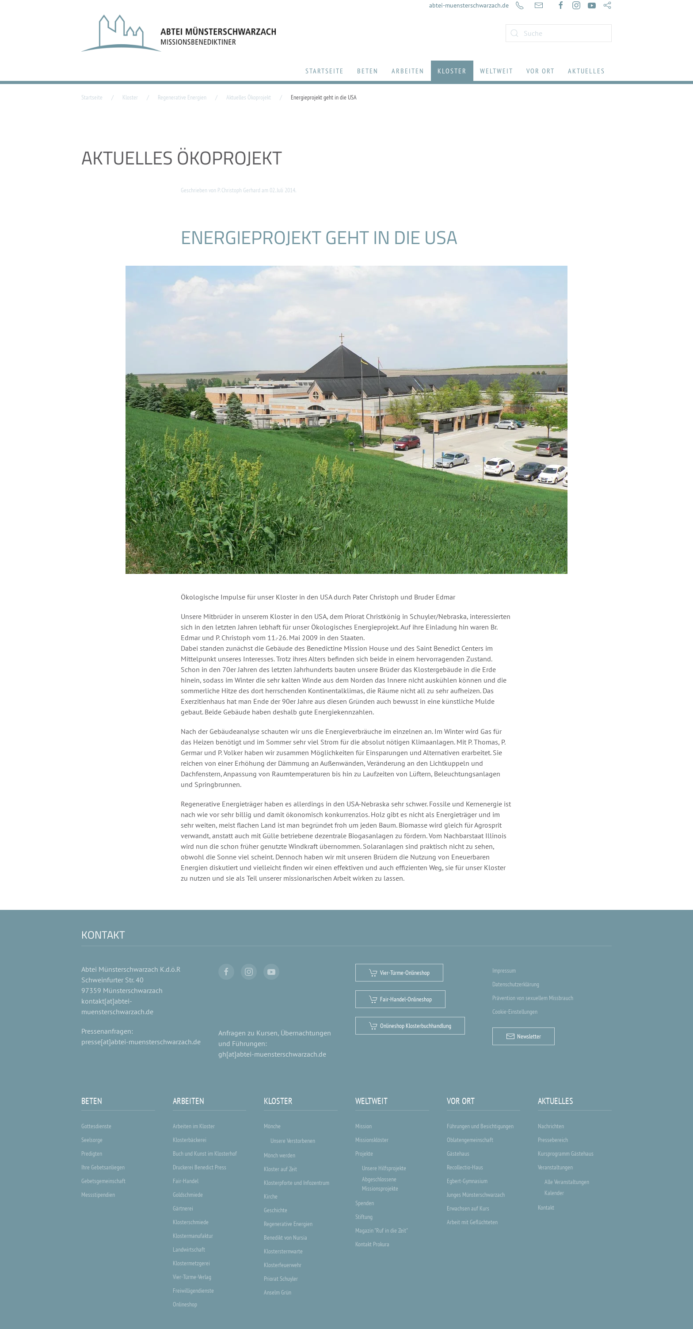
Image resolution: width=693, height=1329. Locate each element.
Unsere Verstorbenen (292, 1141)
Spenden (364, 1203)
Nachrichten (551, 1126)
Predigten (91, 1153)
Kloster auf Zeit (280, 1169)
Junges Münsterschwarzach (476, 1195)
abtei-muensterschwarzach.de (469, 5)
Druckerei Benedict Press (199, 1167)
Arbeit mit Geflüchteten (472, 1222)
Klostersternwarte (283, 1251)
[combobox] (559, 33)
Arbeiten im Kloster (194, 1126)
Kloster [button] (452, 70)
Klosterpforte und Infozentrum (296, 1183)
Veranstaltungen (555, 1167)
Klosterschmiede (191, 1222)
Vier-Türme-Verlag (192, 1277)
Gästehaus (458, 1153)
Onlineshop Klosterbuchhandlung (410, 1025)
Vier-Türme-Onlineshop (399, 972)
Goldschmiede (188, 1195)
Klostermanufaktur (193, 1236)
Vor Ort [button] (540, 70)
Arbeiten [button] (408, 70)
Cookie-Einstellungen (514, 1012)
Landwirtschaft (189, 1249)
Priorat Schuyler (281, 1279)
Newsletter (523, 1036)
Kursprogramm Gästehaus (566, 1153)
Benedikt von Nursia (285, 1237)
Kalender (554, 1193)
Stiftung (364, 1217)
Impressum (504, 970)
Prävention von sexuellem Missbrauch (532, 998)
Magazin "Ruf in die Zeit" (381, 1230)
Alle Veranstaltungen (566, 1182)
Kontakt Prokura (372, 1244)
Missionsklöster (371, 1140)
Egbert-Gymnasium (467, 1181)
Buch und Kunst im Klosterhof (205, 1153)
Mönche (272, 1126)
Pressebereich (553, 1140)
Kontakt (546, 1207)
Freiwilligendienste (193, 1291)
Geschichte (275, 1210)
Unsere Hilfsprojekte (384, 1168)
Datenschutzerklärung (515, 984)
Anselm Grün (277, 1292)
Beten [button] (367, 70)
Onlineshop (185, 1304)
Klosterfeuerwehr (282, 1265)
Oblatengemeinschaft (470, 1140)
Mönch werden (279, 1155)
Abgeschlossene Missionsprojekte (380, 1183)
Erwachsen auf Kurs (468, 1208)
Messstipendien (98, 1195)
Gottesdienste (96, 1126)
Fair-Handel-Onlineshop (400, 999)
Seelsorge (92, 1140)
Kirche (271, 1196)
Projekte (364, 1153)
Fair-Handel (185, 1181)
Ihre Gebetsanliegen (103, 1167)
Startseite (324, 70)
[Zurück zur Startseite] (178, 33)
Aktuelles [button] (586, 70)
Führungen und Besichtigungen (480, 1126)
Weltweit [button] (496, 70)
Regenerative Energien (288, 1224)
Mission (363, 1126)
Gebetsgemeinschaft (103, 1181)
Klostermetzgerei (191, 1263)
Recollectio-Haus (465, 1167)
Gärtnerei (183, 1208)
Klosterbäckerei (189, 1140)
